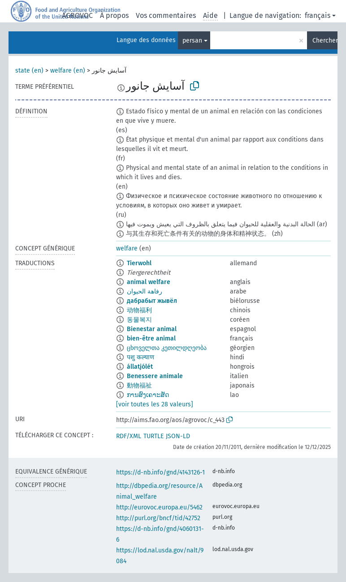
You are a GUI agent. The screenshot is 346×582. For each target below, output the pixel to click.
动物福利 (139, 310)
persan (192, 40)
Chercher (324, 40)
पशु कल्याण (140, 357)
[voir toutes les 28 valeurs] (154, 404)
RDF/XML (128, 436)
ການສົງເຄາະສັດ (148, 395)
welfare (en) (67, 70)
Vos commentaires (166, 15)
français (317, 15)
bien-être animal (151, 338)
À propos (114, 15)
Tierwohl (139, 263)
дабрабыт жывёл (152, 301)
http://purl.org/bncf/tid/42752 (158, 518)
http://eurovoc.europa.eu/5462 (159, 507)
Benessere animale (155, 376)
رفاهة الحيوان (144, 291)
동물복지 (139, 319)
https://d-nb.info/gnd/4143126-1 (160, 472)
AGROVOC (77, 15)
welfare (127, 248)
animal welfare (148, 282)
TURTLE (153, 436)
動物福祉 (139, 385)
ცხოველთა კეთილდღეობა (167, 348)
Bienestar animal (152, 329)
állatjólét (140, 367)
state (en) (29, 70)
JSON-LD (178, 436)
